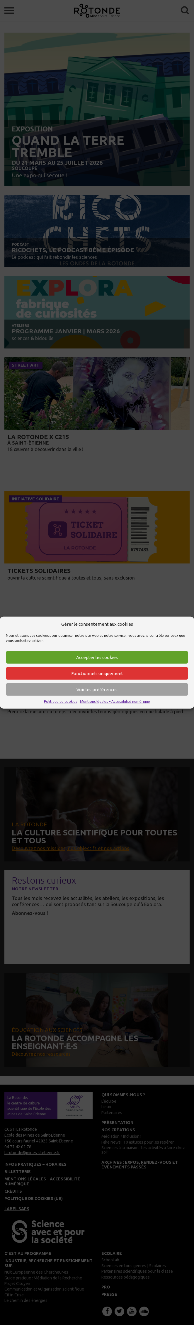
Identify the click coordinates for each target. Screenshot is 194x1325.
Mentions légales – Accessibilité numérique (115, 701)
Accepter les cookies (97, 657)
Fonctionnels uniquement (97, 673)
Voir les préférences (97, 689)
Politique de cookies (60, 701)
